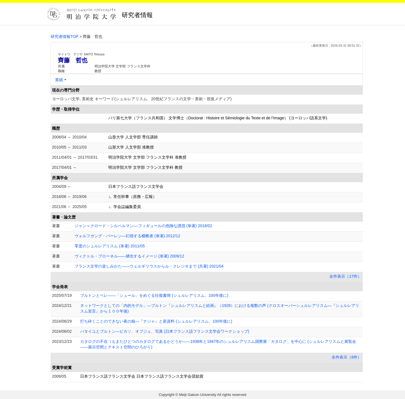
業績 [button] (59, 79)
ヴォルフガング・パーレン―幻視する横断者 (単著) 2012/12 (127, 236)
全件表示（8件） (346, 357)
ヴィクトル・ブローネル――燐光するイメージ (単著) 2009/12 (129, 256)
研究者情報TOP (64, 36)
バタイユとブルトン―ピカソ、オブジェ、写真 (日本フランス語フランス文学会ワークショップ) (164, 331)
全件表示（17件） (345, 276)
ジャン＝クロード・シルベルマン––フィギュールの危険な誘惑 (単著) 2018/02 (143, 226)
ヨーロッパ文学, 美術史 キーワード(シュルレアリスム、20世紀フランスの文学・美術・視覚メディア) (142, 99)
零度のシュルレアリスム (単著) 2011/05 (110, 246)
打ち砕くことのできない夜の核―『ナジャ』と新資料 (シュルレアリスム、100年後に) (156, 321)
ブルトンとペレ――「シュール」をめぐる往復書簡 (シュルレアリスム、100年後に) (154, 295)
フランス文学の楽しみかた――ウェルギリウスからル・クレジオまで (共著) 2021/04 (149, 266)
